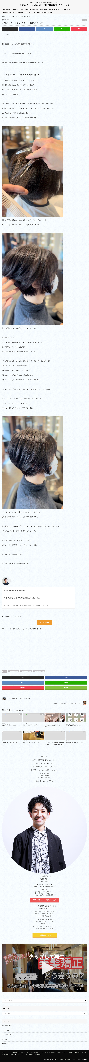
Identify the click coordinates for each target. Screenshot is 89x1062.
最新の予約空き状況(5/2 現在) (44, 12)
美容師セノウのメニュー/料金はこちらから (44, 900)
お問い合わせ (43, 9)
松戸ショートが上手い (26, 671)
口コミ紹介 (6, 1034)
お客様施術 (15, 9)
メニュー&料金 (44, 622)
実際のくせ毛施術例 (54, 9)
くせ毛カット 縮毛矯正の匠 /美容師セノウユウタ (44, 5)
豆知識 (21, 9)
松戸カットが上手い (14, 671)
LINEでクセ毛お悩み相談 (31, 9)
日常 (4, 1039)
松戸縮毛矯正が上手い (39, 671)
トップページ (6, 9)
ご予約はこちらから (44, 935)
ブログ (5, 671)
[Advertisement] (44, 649)
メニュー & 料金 (66, 9)
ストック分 (32, 12)
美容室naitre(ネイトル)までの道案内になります (15, 12)
